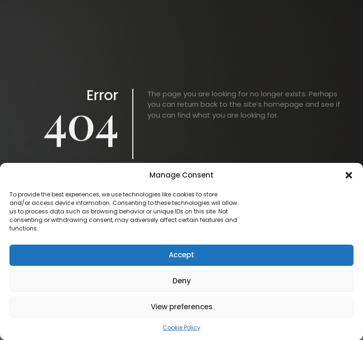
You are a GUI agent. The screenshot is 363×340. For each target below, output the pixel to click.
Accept (181, 255)
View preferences (182, 307)
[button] (349, 175)
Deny (182, 281)
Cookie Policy (181, 327)
